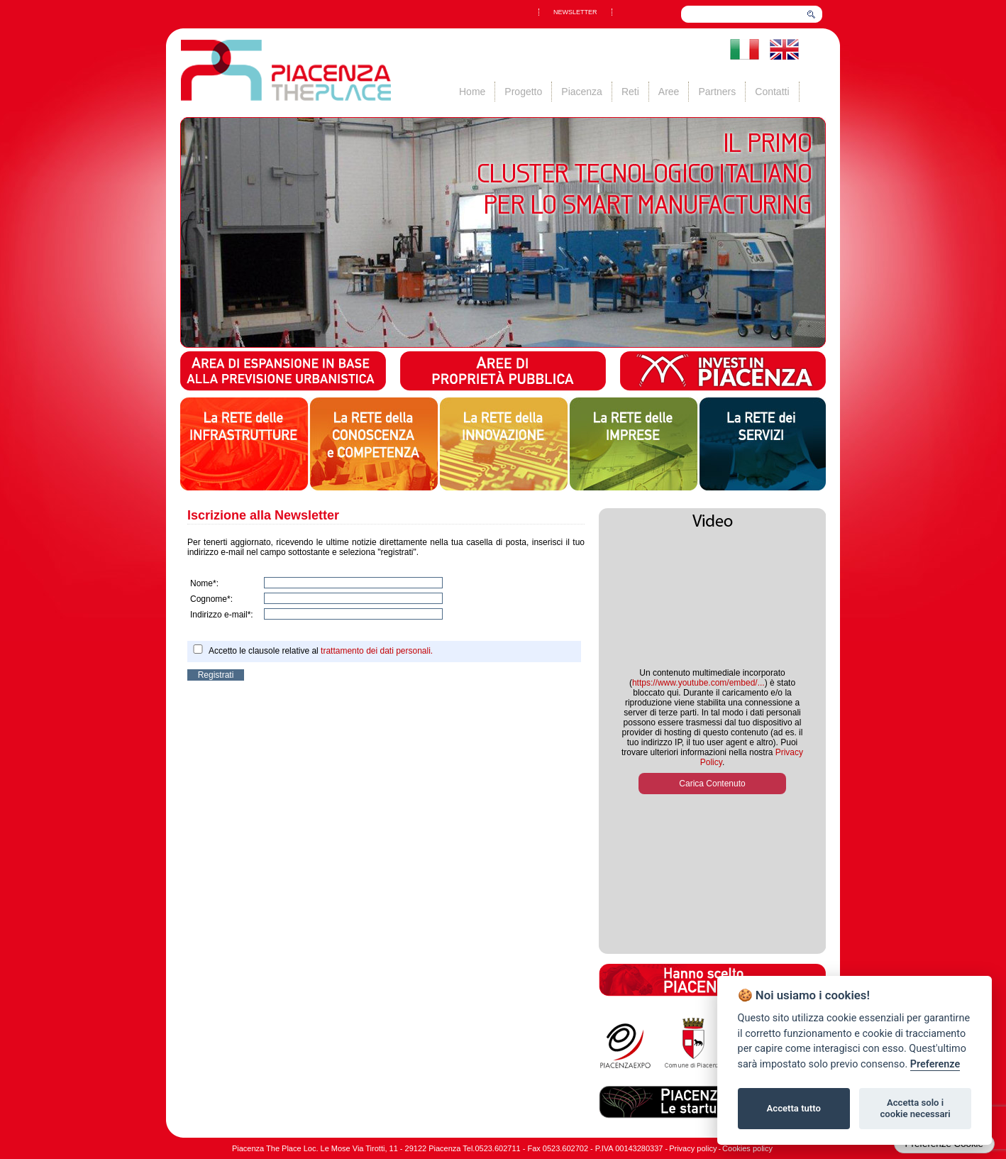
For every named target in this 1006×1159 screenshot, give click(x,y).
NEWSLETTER (575, 12)
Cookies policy (747, 1148)
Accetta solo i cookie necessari (915, 1108)
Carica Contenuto (712, 784)
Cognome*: (211, 599)
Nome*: (204, 583)
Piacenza (581, 91)
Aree (669, 91)
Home (472, 91)
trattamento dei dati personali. (377, 651)
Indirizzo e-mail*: (221, 615)
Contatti (772, 91)
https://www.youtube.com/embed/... (698, 683)
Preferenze (935, 1064)
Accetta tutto (794, 1108)
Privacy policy (693, 1148)
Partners (717, 91)
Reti (630, 91)
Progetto (523, 91)
